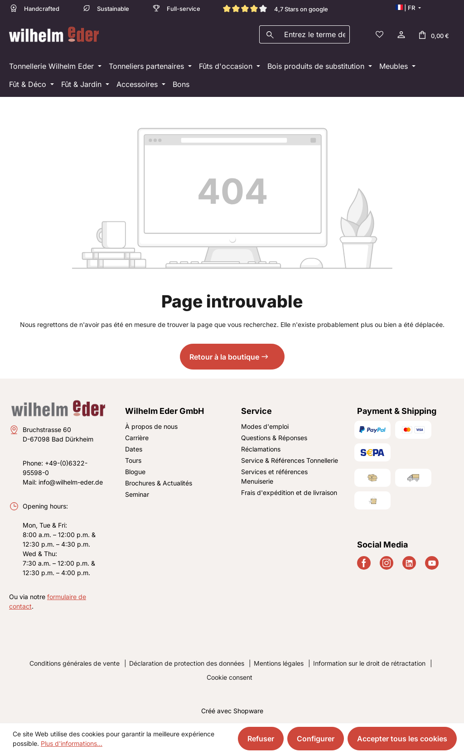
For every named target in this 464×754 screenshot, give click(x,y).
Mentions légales (279, 663)
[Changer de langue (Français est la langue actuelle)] (408, 7)
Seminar (137, 494)
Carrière (137, 438)
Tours (133, 460)
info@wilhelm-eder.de (71, 482)
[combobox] (315, 34)
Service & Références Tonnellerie (289, 460)
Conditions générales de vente (74, 663)
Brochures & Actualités (158, 483)
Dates (133, 449)
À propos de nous (151, 426)
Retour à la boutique (224, 356)
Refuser (260, 738)
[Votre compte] (400, 34)
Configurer (315, 738)
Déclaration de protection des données (186, 663)
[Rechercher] (269, 34)
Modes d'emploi (265, 426)
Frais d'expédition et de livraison (289, 492)
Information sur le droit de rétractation (369, 663)
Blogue (135, 471)
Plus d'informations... (71, 743)
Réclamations (260, 449)
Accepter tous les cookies (402, 738)
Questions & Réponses (274, 438)
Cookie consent (229, 677)
